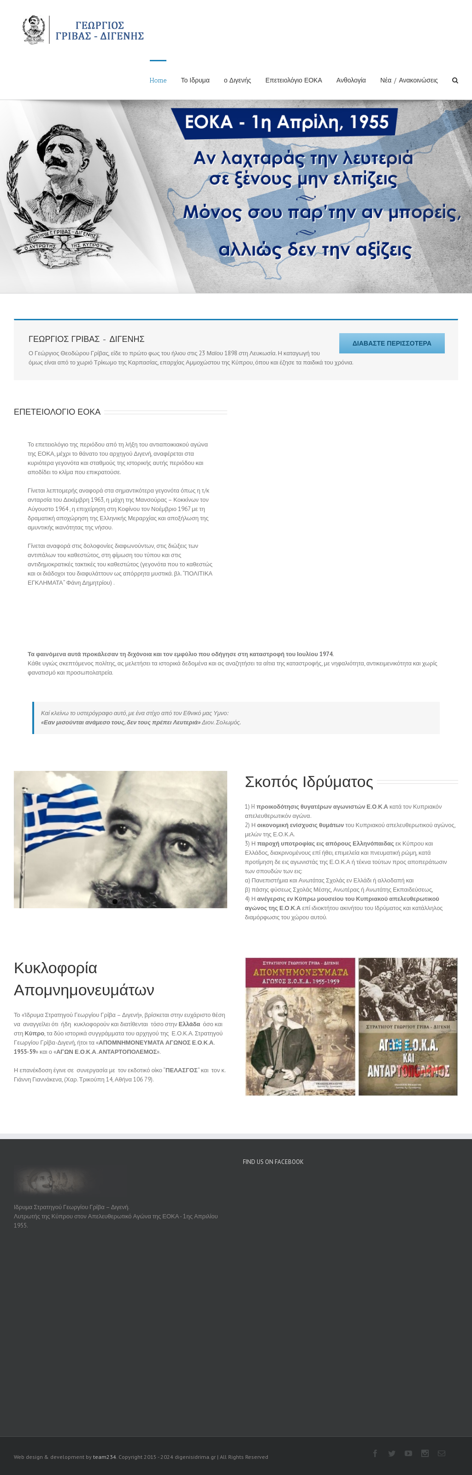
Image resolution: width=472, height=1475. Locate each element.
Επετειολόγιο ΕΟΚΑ (294, 80)
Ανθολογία (351, 80)
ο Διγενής (237, 80)
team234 (104, 1417)
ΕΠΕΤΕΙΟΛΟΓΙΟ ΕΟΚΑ (57, 372)
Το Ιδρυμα (195, 80)
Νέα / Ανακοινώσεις (409, 80)
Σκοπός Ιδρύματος (309, 742)
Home (158, 80)
